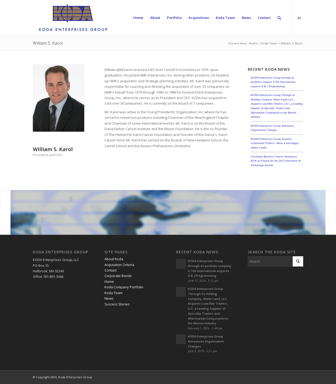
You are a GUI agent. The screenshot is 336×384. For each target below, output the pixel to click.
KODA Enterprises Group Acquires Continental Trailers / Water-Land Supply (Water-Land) (275, 143)
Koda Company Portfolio (123, 287)
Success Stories (117, 304)
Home (253, 43)
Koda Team (269, 43)
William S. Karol (48, 43)
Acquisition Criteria (119, 264)
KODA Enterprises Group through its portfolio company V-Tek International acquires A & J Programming (273, 82)
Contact (110, 270)
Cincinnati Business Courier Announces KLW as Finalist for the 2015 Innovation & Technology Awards (276, 161)
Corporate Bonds (118, 275)
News (108, 298)
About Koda (113, 259)
